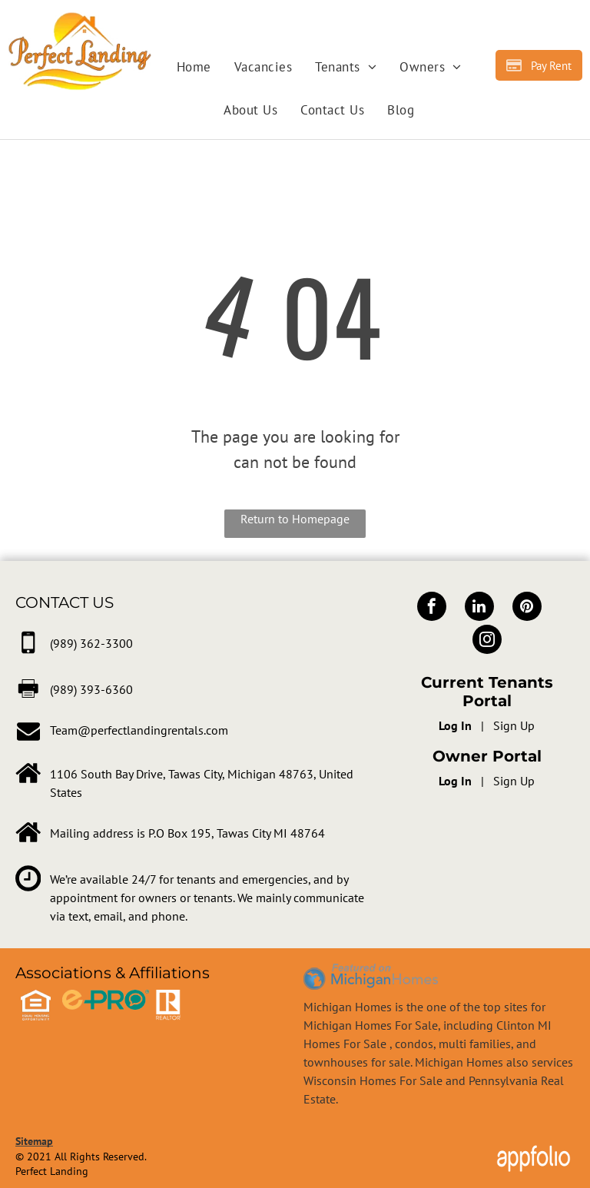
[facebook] (431, 608)
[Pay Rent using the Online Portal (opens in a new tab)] (539, 65)
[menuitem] (194, 67)
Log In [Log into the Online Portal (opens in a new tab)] (455, 725)
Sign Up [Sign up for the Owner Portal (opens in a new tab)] (514, 780)
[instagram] (487, 641)
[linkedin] (479, 608)
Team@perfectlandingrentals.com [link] (139, 730)
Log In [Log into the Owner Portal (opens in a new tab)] (455, 780)
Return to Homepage (295, 518)
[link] (91, 643)
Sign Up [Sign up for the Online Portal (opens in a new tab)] (514, 725)
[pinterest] (527, 608)
